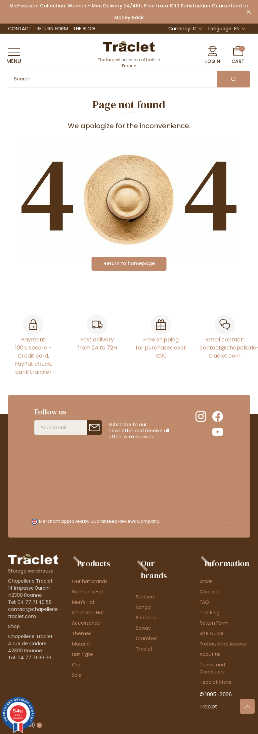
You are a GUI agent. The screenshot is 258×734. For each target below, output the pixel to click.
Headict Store (215, 682)
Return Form (52, 28)
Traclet (144, 649)
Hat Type (82, 654)
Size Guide (212, 633)
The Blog (84, 28)
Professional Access (223, 643)
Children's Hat (88, 612)
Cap (77, 664)
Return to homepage (129, 263)
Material (81, 643)
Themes (81, 633)
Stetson (145, 596)
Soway (143, 628)
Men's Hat (83, 602)
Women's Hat (87, 591)
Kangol (144, 607)
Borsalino (146, 617)
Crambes (147, 638)
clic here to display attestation (193, 521)
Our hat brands (90, 581)
